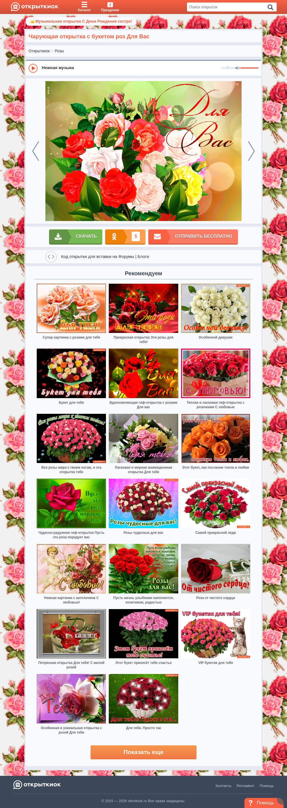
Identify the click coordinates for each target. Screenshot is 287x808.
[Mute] (237, 68)
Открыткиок (39, 51)
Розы (59, 51)
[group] (143, 68)
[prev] (35, 151)
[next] (251, 151)
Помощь (267, 786)
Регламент (245, 786)
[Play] (33, 68)
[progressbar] (249, 68)
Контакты (223, 786)
